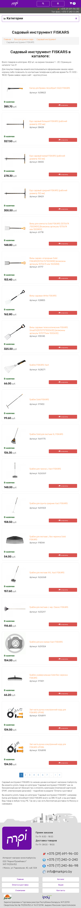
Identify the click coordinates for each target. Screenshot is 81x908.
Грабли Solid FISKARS (39, 399)
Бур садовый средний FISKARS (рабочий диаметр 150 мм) (48, 192)
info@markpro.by (57, 872)
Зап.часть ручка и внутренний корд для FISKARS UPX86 (48, 745)
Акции (60, 885)
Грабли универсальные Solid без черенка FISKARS (49, 676)
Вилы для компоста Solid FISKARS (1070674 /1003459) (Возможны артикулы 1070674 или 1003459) (49, 226)
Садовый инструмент (46, 39)
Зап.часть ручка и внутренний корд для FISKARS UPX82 (48, 711)
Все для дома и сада (23, 39)
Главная (7, 39)
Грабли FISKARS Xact (39, 365)
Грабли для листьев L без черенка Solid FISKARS (48, 538)
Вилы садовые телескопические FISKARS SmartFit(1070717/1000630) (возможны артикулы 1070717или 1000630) (49, 330)
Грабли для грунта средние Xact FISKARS (49, 503)
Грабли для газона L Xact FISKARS (45, 469)
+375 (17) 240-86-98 (60, 866)
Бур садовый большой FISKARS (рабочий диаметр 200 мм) (48, 122)
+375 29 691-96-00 (70, 9)
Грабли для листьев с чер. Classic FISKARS (49, 607)
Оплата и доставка (20, 885)
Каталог (60, 879)
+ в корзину (63, 105)
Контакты (61, 890)
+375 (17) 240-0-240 (60, 860)
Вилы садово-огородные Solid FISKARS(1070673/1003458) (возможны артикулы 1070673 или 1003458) (48, 261)
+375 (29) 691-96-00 (60, 854)
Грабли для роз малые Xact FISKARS (46, 642)
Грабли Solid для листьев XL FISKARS (46, 434)
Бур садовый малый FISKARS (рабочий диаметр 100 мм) (47, 157)
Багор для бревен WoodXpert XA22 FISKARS (50, 88)
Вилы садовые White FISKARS (43, 296)
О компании (20, 890)
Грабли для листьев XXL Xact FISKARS (47, 572)
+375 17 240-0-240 (70, 12)
